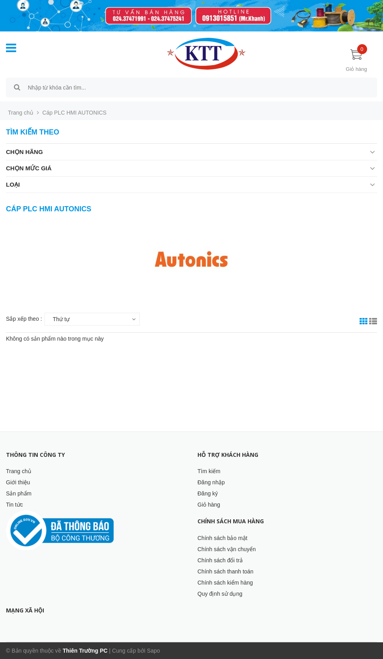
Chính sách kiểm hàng (225, 582)
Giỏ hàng (208, 504)
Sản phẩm (18, 493)
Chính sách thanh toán (225, 571)
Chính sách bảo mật (222, 538)
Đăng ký (207, 493)
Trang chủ (18, 471)
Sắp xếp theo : (24, 319)
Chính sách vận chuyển (226, 549)
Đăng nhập (211, 482)
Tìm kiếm (209, 471)
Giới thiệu (18, 482)
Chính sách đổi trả (220, 560)
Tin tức (14, 504)
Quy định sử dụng (219, 594)
